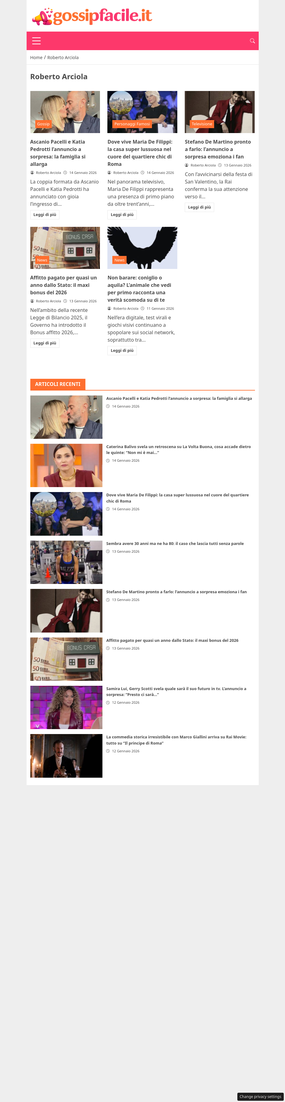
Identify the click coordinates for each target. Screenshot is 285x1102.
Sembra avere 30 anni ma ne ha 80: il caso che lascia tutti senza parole (175, 543)
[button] (252, 41)
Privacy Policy (107, 791)
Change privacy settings (261, 1096)
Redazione (182, 791)
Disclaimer (147, 791)
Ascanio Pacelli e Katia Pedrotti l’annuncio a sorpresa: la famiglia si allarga (179, 398)
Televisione (202, 124)
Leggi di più (44, 214)
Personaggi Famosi (132, 124)
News (42, 260)
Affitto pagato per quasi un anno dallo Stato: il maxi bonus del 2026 (63, 285)
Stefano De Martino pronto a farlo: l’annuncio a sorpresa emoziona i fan (218, 149)
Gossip (43, 124)
